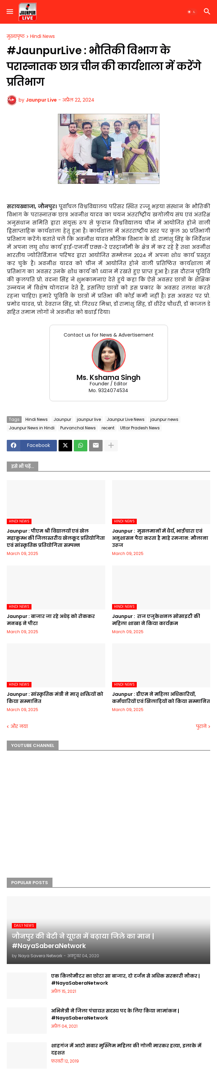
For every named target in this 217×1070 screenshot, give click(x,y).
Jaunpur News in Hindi (32, 428)
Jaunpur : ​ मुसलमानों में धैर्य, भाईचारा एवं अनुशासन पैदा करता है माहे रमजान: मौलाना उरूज (160, 538)
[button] (9, 12)
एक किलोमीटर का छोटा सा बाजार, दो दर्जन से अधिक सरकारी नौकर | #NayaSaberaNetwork (125, 979)
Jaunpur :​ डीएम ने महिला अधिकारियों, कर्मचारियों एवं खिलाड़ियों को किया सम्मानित (161, 698)
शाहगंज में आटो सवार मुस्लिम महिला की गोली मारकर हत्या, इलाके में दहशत (126, 1049)
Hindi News (42, 36)
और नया (19, 726)
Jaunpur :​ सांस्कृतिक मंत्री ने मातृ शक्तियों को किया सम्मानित (55, 698)
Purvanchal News (78, 428)
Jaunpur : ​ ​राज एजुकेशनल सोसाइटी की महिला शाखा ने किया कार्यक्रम (156, 620)
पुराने (201, 726)
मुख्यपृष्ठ (16, 36)
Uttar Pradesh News (140, 428)
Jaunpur (62, 419)
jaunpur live (89, 419)
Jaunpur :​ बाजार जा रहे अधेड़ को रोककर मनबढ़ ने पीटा (51, 620)
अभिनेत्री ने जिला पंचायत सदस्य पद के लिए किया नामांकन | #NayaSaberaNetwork (115, 1014)
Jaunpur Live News (126, 419)
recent (108, 428)
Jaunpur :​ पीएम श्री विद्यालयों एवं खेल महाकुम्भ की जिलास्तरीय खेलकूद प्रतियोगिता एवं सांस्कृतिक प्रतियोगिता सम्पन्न (56, 538)
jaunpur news (164, 419)
